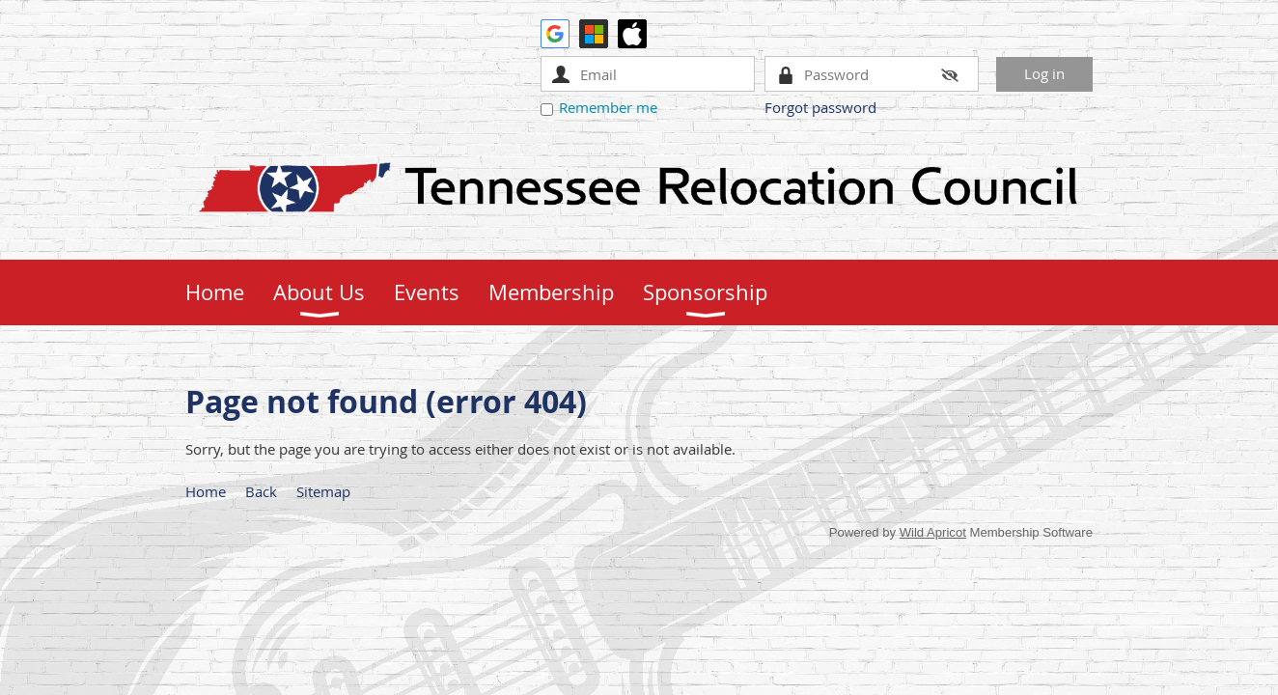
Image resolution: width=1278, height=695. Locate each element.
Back (261, 491)
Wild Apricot (933, 532)
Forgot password (820, 107)
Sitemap (323, 491)
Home (205, 491)
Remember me (608, 107)
